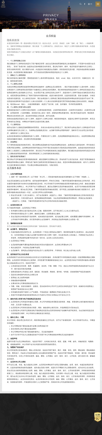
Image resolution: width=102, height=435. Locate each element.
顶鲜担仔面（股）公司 (4, 4)
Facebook (86, 4)
